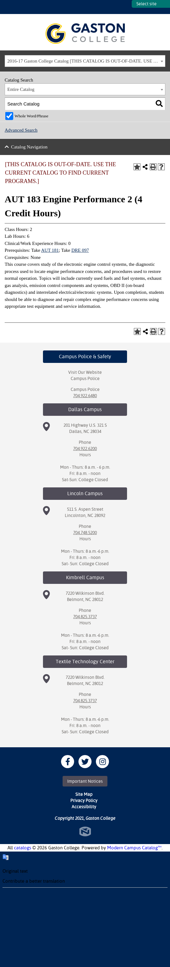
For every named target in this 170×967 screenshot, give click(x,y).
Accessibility (84, 806)
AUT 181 (50, 250)
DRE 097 (80, 250)
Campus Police (85, 378)
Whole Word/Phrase (32, 116)
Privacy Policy (83, 800)
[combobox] (85, 61)
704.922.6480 (85, 395)
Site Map (83, 794)
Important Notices (85, 781)
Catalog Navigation (29, 146)
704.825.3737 (85, 616)
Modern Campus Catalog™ (134, 847)
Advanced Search (21, 130)
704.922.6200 (85, 448)
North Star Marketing (85, 831)
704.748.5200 (85, 532)
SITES (127, 7)
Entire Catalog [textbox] (21, 89)
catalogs (22, 847)
